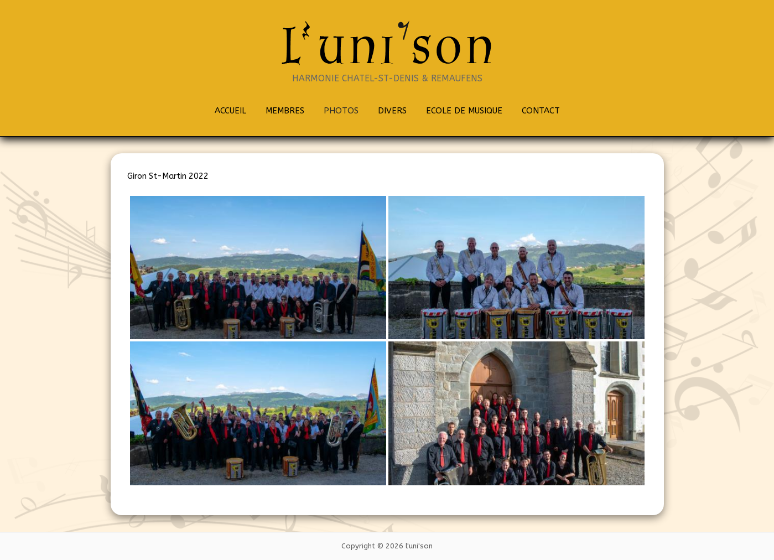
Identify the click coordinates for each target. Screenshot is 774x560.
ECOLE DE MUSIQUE (464, 111)
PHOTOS (341, 111)
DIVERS (392, 111)
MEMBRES (285, 111)
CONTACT (541, 111)
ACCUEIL (230, 111)
